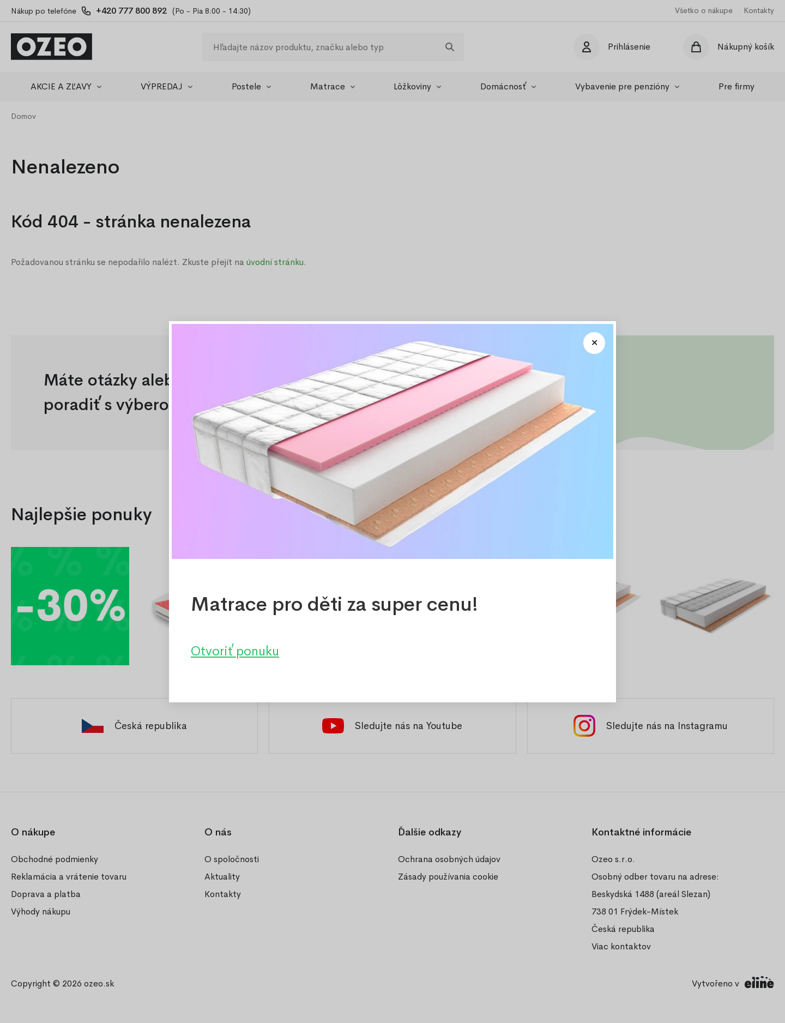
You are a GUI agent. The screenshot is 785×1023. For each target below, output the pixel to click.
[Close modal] (594, 343)
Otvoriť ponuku (235, 650)
